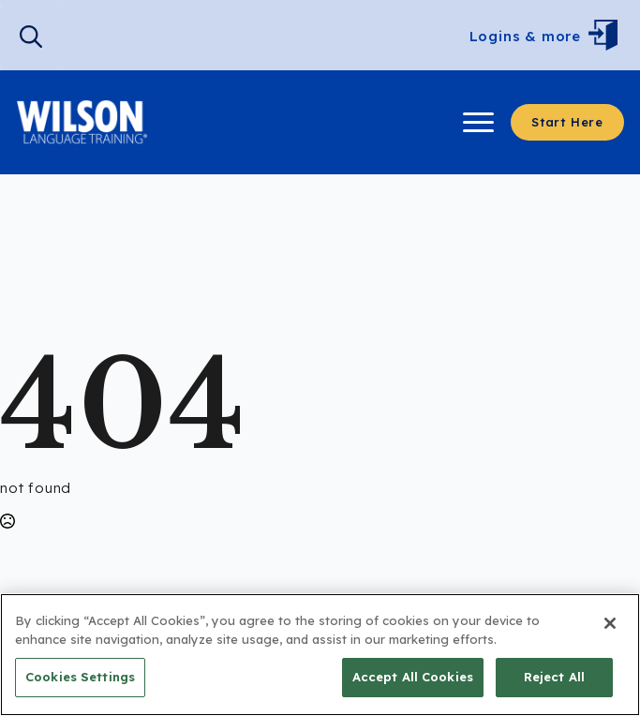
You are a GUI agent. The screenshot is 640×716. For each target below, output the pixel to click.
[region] (320, 654)
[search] (31, 36)
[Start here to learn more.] (567, 122)
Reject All (554, 676)
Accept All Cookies (412, 676)
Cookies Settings (80, 676)
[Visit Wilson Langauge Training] (82, 122)
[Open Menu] (608, 36)
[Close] (610, 623)
